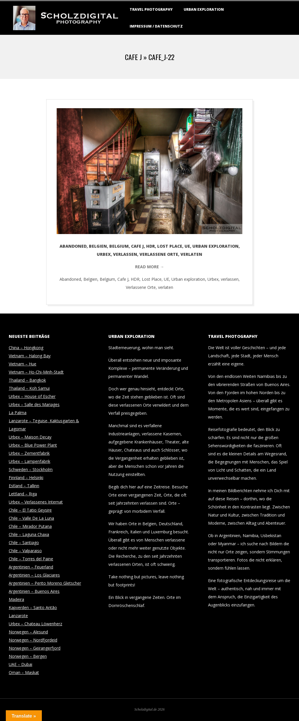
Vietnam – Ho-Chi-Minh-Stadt (36, 372)
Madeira (16, 599)
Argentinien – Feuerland (31, 567)
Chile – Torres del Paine (31, 558)
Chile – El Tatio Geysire (30, 510)
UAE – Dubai (20, 664)
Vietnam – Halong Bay (30, 355)
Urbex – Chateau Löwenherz (35, 623)
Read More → (149, 266)
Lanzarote (18, 615)
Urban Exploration (204, 9)
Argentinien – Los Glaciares (34, 575)
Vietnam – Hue (22, 364)
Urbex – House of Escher (32, 396)
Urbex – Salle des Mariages (34, 404)
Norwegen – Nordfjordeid (33, 640)
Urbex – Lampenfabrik (29, 461)
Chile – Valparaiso (25, 550)
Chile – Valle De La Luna (31, 518)
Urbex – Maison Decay (30, 437)
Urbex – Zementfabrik (29, 453)
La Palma (17, 412)
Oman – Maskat (24, 672)
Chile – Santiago (24, 542)
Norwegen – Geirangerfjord (34, 648)
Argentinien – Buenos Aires (34, 591)
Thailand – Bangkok (27, 380)
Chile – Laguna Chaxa (29, 534)
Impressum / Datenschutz (156, 26)
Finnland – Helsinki (26, 477)
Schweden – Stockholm (31, 469)
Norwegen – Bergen (28, 656)
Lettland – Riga (23, 494)
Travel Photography (151, 9)
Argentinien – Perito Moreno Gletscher (45, 583)
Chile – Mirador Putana (30, 526)
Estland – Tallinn (24, 485)
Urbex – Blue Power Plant (33, 445)
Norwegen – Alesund (28, 632)
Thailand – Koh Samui (29, 388)
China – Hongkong (26, 347)
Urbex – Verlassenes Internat (36, 502)
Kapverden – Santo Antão (33, 607)
